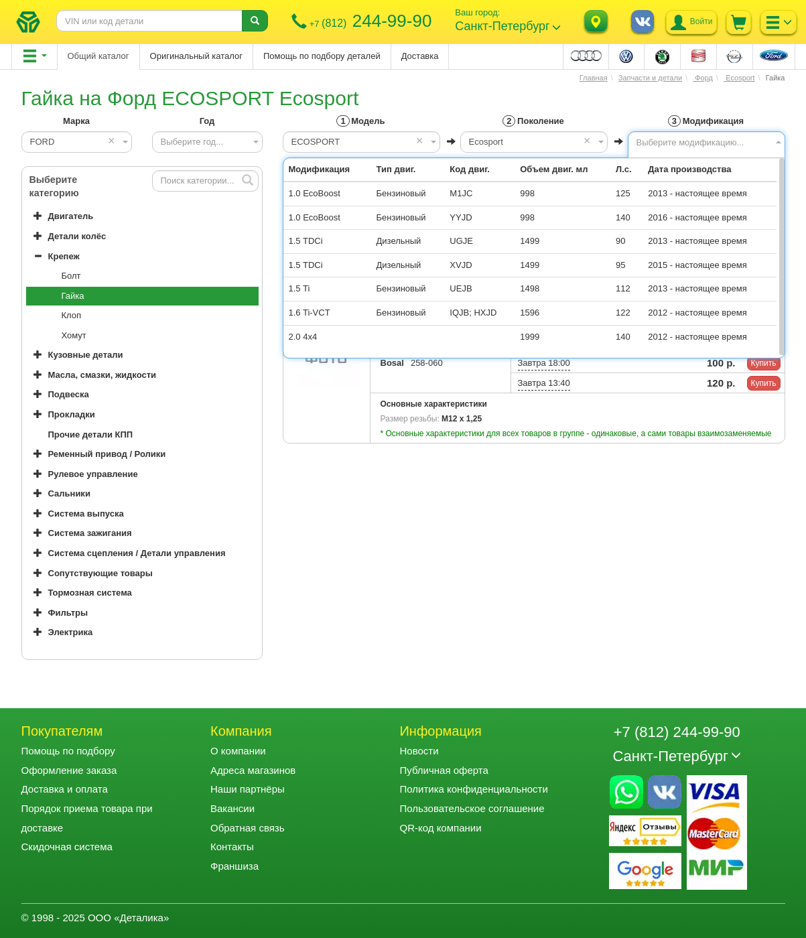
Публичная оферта (443, 770)
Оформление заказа (69, 770)
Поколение (532, 121)
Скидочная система (67, 846)
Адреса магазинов (252, 770)
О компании (238, 750)
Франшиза (234, 866)
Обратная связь (247, 827)
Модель (360, 121)
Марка (76, 121)
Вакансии (232, 808)
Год (207, 121)
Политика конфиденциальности (473, 789)
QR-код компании (440, 827)
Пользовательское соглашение (471, 808)
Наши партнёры (247, 789)
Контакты (232, 846)
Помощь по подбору (68, 750)
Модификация (706, 121)
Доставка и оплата (64, 789)
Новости (418, 750)
